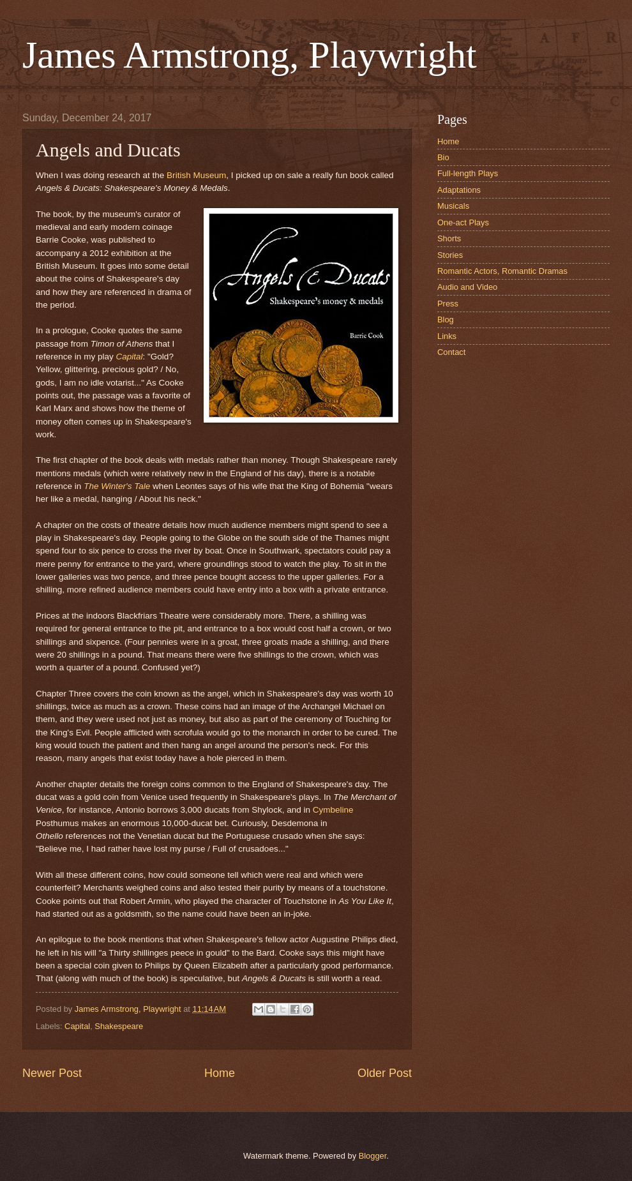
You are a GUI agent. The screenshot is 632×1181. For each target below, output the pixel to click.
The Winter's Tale (117, 486)
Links (446, 336)
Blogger (373, 1156)
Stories (450, 255)
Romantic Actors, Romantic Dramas (502, 271)
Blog (445, 319)
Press (447, 303)
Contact (451, 352)
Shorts (449, 238)
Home (219, 1073)
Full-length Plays (467, 173)
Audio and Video (467, 287)
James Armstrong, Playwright (249, 55)
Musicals (453, 206)
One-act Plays (463, 222)
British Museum (196, 175)
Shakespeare (118, 1026)
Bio (443, 157)
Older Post (384, 1073)
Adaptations (459, 190)
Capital (129, 356)
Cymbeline (333, 810)
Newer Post (52, 1073)
